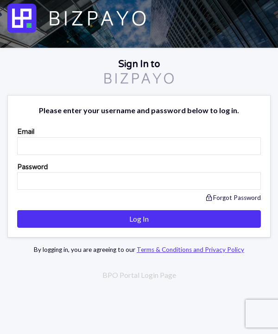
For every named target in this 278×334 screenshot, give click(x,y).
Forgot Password (233, 197)
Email (25, 132)
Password (32, 167)
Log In (139, 218)
